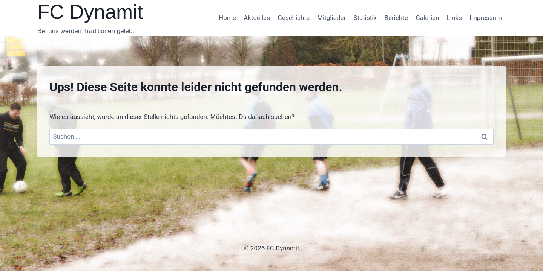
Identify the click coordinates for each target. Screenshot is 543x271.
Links (454, 17)
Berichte (396, 17)
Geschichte (294, 17)
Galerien (427, 17)
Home (227, 17)
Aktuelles (257, 17)
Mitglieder (331, 17)
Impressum (485, 17)
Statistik (365, 17)
